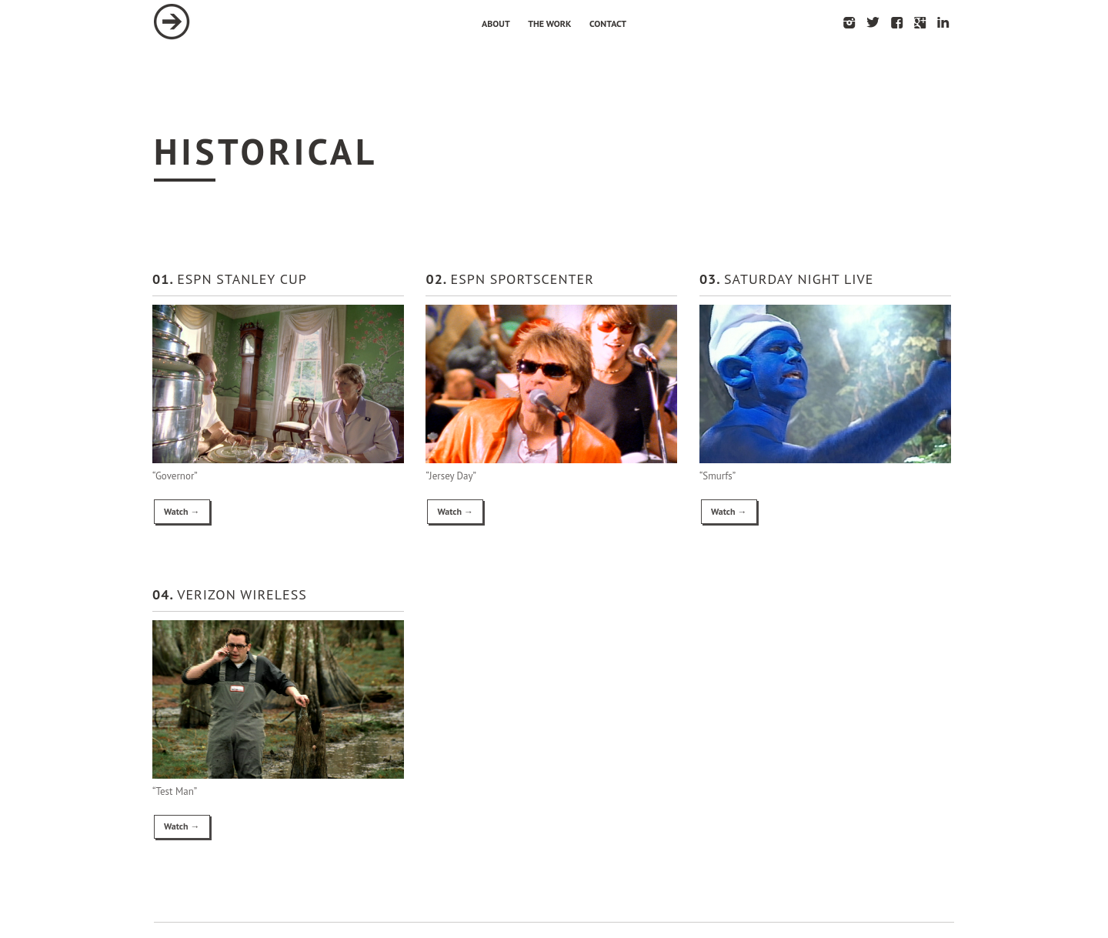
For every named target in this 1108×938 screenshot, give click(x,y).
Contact (607, 23)
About (496, 23)
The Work (549, 23)
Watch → (182, 511)
